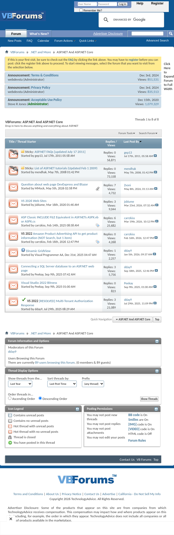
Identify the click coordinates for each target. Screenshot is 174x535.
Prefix (86, 378)
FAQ (30, 40)
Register (157, 3)
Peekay (39, 274)
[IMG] (132, 424)
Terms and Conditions (28, 494)
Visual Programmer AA (49, 255)
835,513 (153, 92)
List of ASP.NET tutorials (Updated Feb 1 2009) (66, 168)
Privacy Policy (40, 87)
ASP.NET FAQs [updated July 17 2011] (60, 152)
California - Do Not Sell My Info (139, 494)
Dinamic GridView (38, 251)
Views (111, 145)
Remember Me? (90, 10)
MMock (39, 188)
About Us (52, 494)
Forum (16, 34)
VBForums (17, 52)
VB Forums (144, 459)
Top (157, 319)
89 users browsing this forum (55, 362)
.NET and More (40, 52)
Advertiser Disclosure (108, 33)
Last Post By (133, 141)
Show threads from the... (25, 378)
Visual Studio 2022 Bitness (39, 283)
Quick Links (86, 40)
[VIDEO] (134, 429)
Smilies (133, 420)
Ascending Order (21, 398)
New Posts (15, 40)
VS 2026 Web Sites (34, 201)
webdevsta (15, 79)
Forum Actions (63, 40)
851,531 (153, 79)
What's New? (39, 34)
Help (140, 3)
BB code (134, 415)
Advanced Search (157, 40)
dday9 (39, 309)
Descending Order (52, 398)
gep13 (39, 156)
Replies (110, 141)
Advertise (108, 494)
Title (12, 141)
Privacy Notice (71, 494)
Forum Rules (137, 440)
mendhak (41, 172)
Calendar (43, 40)
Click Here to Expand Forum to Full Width (169, 76)
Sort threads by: (58, 378)
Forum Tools (126, 133)
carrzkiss (40, 225)
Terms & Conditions (45, 75)
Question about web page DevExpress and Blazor (54, 184)
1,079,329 (152, 104)
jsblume (40, 205)
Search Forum (147, 133)
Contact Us (127, 459)
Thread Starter (26, 141)
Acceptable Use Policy (46, 100)
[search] (130, 20)
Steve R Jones (17, 104)
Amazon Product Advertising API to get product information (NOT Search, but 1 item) (59, 236)
